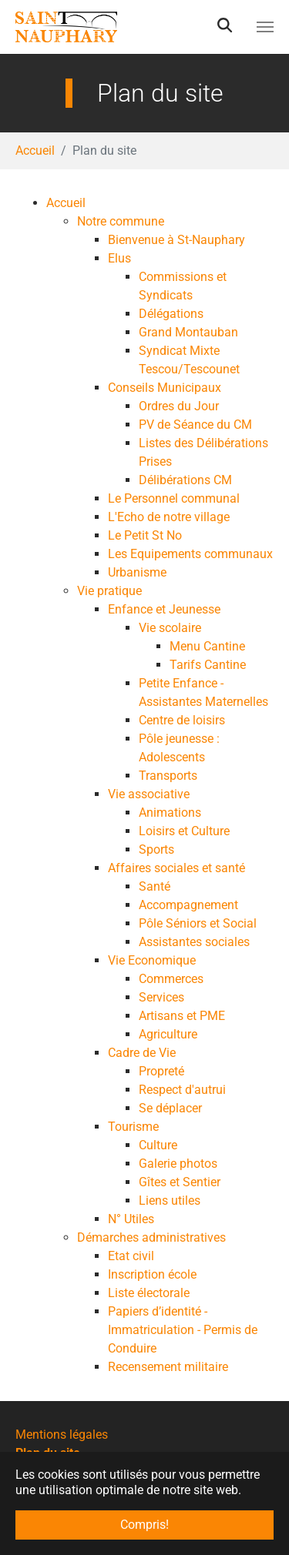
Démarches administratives (151, 1237)
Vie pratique (109, 591)
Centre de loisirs (182, 720)
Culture (158, 1145)
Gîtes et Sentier (179, 1182)
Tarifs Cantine (208, 664)
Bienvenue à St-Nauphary (176, 239)
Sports (156, 849)
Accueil (66, 203)
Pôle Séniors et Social (198, 923)
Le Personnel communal (174, 498)
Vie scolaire (170, 627)
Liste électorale (149, 1293)
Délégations (171, 313)
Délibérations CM (185, 480)
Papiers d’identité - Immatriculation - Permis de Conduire (182, 1330)
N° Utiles (131, 1219)
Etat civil (131, 1256)
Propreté (161, 1071)
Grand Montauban (188, 332)
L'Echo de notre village (169, 517)
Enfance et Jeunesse (164, 609)
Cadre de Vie (142, 1052)
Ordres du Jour (179, 406)
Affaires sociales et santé (176, 868)
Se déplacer (170, 1108)
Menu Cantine (207, 646)
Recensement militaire (168, 1366)
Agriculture (168, 1034)
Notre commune (120, 221)
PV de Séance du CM (195, 424)
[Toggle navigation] (265, 27)
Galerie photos (178, 1163)
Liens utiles (169, 1200)
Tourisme (133, 1126)
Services (161, 997)
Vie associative (149, 794)
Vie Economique (152, 960)
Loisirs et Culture (184, 831)
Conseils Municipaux (164, 387)
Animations (170, 812)
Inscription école (152, 1274)
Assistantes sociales (194, 942)
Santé (154, 886)
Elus (119, 258)
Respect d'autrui (182, 1089)
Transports (168, 775)
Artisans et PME (182, 1015)
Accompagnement (188, 905)
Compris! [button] (144, 1524)
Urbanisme (137, 572)
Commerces (171, 978)
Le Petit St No (145, 535)
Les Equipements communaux (190, 554)
